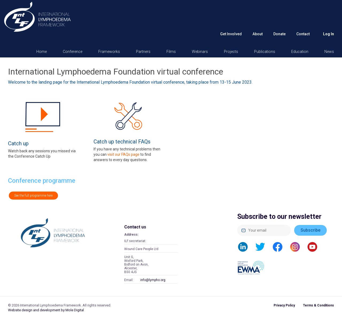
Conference (72, 51)
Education (299, 51)
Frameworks (109, 51)
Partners (143, 51)
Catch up (18, 143)
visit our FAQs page (123, 154)
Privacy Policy (284, 305)
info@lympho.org (152, 280)
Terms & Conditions (318, 305)
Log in (328, 34)
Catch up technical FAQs (122, 141)
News (329, 51)
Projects (231, 51)
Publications (264, 51)
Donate (279, 34)
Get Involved (231, 34)
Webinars (200, 51)
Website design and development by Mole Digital (46, 310)
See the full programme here (33, 195)
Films (171, 51)
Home (41, 51)
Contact (303, 34)
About (257, 34)
